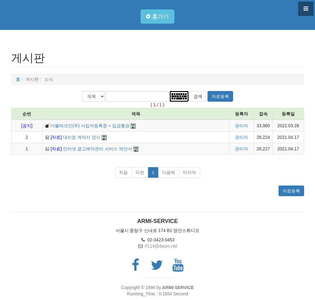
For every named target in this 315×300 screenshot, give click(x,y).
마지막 (189, 172)
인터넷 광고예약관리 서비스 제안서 (91, 148)
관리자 (241, 125)
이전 (140, 172)
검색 (197, 96)
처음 (123, 172)
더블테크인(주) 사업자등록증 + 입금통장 (89, 125)
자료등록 (220, 96)
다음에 (168, 172)
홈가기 (157, 16)
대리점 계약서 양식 (75, 137)
